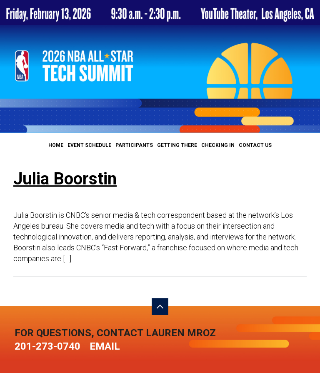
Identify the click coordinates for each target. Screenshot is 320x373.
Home (55, 145)
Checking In (218, 145)
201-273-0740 (47, 346)
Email (105, 346)
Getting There (177, 145)
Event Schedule (89, 145)
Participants (134, 145)
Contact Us (255, 145)
